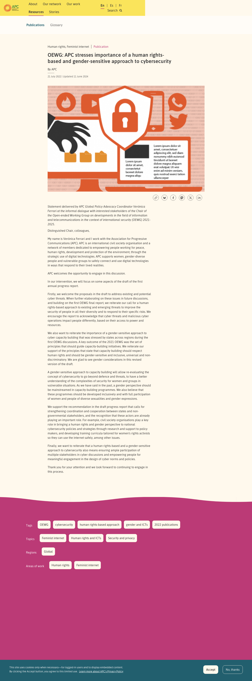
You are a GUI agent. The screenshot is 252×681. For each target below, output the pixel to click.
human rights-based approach (99, 524)
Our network (73, 8)
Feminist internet (53, 538)
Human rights (60, 565)
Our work (94, 8)
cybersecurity (64, 524)
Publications (35, 25)
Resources (114, 8)
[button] (219, 8)
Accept (210, 671)
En (178, 8)
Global (48, 551)
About (53, 8)
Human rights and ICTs (86, 538)
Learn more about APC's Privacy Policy (101, 673)
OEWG (44, 524)
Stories (132, 8)
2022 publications (166, 524)
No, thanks (233, 671)
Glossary (56, 25)
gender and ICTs (137, 524)
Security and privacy (121, 538)
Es (187, 8)
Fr (196, 8)
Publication (101, 46)
